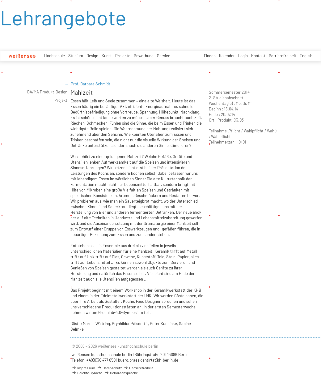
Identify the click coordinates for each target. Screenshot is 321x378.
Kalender (227, 55)
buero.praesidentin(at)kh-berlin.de (148, 360)
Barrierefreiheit (282, 55)
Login (243, 55)
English (306, 55)
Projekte (122, 55)
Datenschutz (109, 368)
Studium (75, 55)
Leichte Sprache (87, 373)
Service (163, 55)
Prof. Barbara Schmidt (90, 83)
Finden (210, 55)
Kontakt (258, 55)
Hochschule (54, 55)
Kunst (107, 55)
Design (92, 55)
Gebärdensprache (121, 373)
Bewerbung (144, 55)
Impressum (83, 368)
